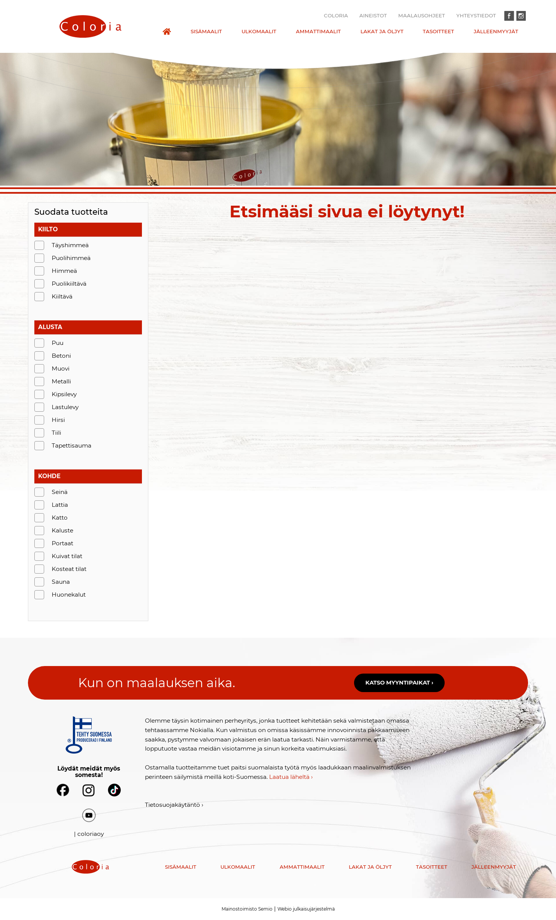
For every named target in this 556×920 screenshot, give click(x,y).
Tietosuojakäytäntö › (174, 804)
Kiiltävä (62, 296)
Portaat (62, 543)
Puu (57, 342)
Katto (60, 517)
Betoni (61, 355)
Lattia (60, 504)
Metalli (61, 381)
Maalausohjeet (421, 15)
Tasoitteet (438, 31)
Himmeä (64, 270)
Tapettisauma (71, 445)
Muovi (60, 368)
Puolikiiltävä (69, 283)
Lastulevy (65, 407)
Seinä (60, 491)
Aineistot (373, 15)
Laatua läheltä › (291, 776)
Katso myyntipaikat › (399, 682)
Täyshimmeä (70, 245)
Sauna (61, 581)
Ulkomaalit (259, 31)
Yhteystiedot (476, 15)
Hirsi (58, 419)
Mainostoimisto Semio (247, 909)
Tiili (56, 432)
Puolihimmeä (71, 258)
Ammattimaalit (318, 31)
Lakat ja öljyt (382, 31)
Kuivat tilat (67, 556)
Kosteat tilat (69, 568)
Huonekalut (69, 594)
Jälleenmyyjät (496, 31)
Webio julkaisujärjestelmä (306, 909)
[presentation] (90, 26)
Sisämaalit (206, 31)
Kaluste (62, 530)
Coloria (336, 15)
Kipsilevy (64, 394)
